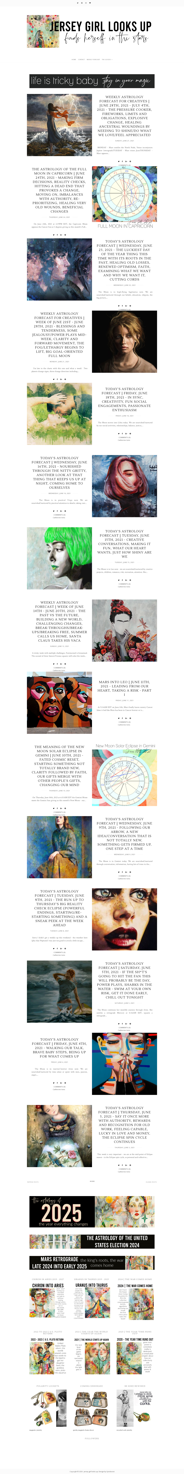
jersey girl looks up (91, 1471)
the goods (106, 59)
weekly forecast (93, 59)
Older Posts (151, 1182)
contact (81, 59)
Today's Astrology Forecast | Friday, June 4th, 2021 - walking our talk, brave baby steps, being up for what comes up (59, 1048)
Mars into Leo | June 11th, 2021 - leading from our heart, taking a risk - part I (124, 688)
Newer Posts (33, 1182)
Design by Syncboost (106, 1471)
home (74, 59)
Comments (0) (124, 165)
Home (92, 1181)
